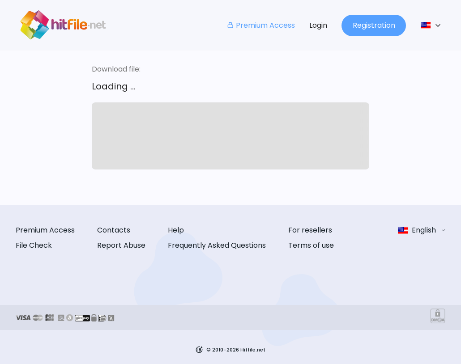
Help (176, 230)
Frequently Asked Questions (217, 245)
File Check (34, 245)
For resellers (310, 230)
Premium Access (260, 25)
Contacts (113, 230)
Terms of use (311, 245)
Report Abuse (121, 245)
